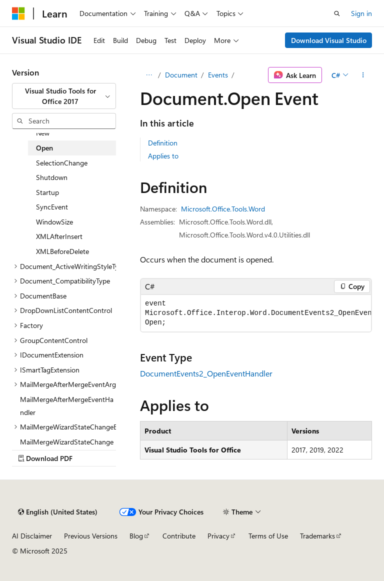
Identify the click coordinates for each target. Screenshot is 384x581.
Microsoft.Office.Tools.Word (223, 209)
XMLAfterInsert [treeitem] (59, 236)
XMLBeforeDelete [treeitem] (62, 251)
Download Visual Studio (328, 40)
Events (218, 75)
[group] (256, 313)
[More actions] (363, 75)
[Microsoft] (18, 13)
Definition (163, 143)
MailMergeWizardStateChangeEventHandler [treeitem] (67, 448)
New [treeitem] (43, 133)
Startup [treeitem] (47, 192)
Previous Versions (91, 535)
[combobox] (64, 96)
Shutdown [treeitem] (52, 177)
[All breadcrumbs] (149, 75)
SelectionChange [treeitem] (62, 163)
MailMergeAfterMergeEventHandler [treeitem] (67, 405)
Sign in (361, 13)
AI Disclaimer (32, 535)
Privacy (219, 535)
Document (181, 75)
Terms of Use (268, 535)
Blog (136, 535)
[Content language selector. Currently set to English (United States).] (58, 512)
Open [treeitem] (44, 147)
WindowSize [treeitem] (54, 221)
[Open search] (337, 13)
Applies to (163, 155)
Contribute (179, 535)
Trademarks (317, 535)
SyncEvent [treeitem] (52, 207)
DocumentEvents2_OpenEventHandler (206, 373)
